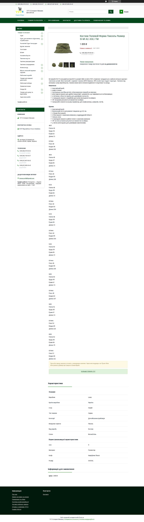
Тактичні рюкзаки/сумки (27, 61)
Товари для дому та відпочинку (26, 93)
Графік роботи (22, 102)
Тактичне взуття (25, 58)
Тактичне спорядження (27, 64)
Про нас (14, 494)
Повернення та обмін (102, 20)
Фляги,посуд (24, 67)
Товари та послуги (24, 32)
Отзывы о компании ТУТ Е (20, 507)
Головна (20, 20)
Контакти (66, 20)
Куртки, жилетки (25, 46)
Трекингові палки (25, 86)
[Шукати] (110, 12)
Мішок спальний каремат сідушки (28, 71)
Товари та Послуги (35, 20)
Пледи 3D (23, 89)
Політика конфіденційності (28, 25)
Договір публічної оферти (20, 504)
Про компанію (53, 20)
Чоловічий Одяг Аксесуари (28, 43)
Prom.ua (81, 517)
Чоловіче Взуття (25, 55)
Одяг (21, 35)
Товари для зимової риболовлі (26, 79)
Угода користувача (50, 25)
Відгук (64, 25)
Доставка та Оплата (82, 20)
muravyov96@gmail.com (26, 178)
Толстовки (23, 49)
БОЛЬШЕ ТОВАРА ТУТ (88, 371)
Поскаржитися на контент (71, 519)
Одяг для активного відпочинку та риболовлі (30, 39)
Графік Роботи (16, 509)
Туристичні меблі (25, 97)
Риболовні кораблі (26, 75)
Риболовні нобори (26, 83)
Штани (22, 52)
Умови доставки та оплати (20, 497)
